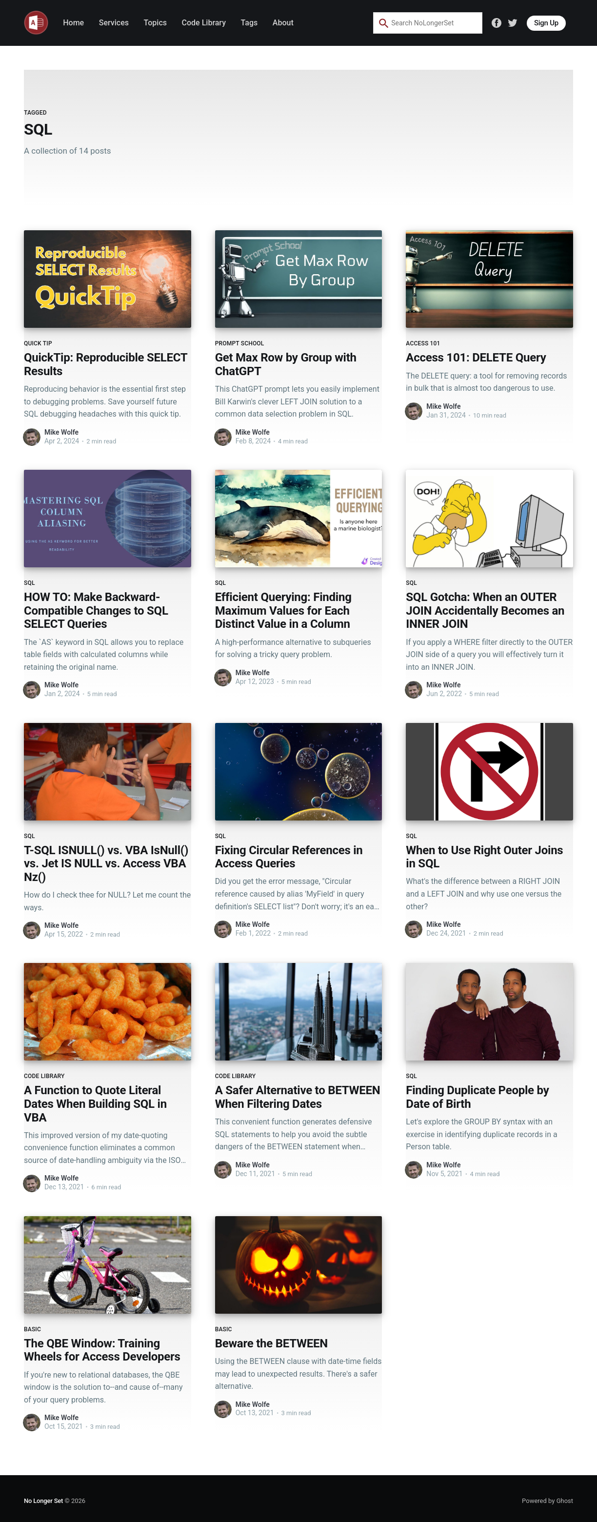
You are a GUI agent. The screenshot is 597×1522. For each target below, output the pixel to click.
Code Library (204, 22)
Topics (155, 22)
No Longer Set (43, 1500)
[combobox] (420, 23)
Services (114, 22)
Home (73, 22)
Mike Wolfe (61, 432)
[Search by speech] (456, 23)
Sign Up (546, 23)
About (283, 22)
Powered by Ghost (547, 1500)
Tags (249, 22)
